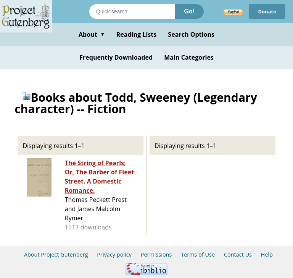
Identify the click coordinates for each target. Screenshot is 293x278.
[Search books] (132, 11)
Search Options (191, 34)
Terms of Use (198, 254)
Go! (189, 11)
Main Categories (189, 57)
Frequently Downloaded (116, 57)
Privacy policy (114, 254)
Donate (267, 11)
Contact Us (238, 254)
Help (267, 254)
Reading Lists (136, 34)
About (92, 34)
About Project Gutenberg (56, 254)
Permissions (156, 254)
